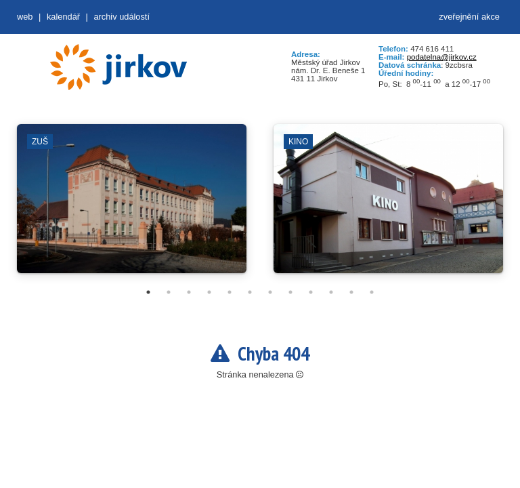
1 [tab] (148, 292)
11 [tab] (351, 292)
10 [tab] (331, 292)
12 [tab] (371, 292)
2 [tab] (168, 292)
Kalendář (63, 17)
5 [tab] (229, 292)
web (24, 17)
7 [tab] (270, 292)
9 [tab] (311, 292)
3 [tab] (189, 292)
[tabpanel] (131, 205)
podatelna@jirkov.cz (442, 57)
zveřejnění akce (469, 17)
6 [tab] (250, 292)
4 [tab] (209, 292)
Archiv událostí (121, 17)
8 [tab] (290, 292)
